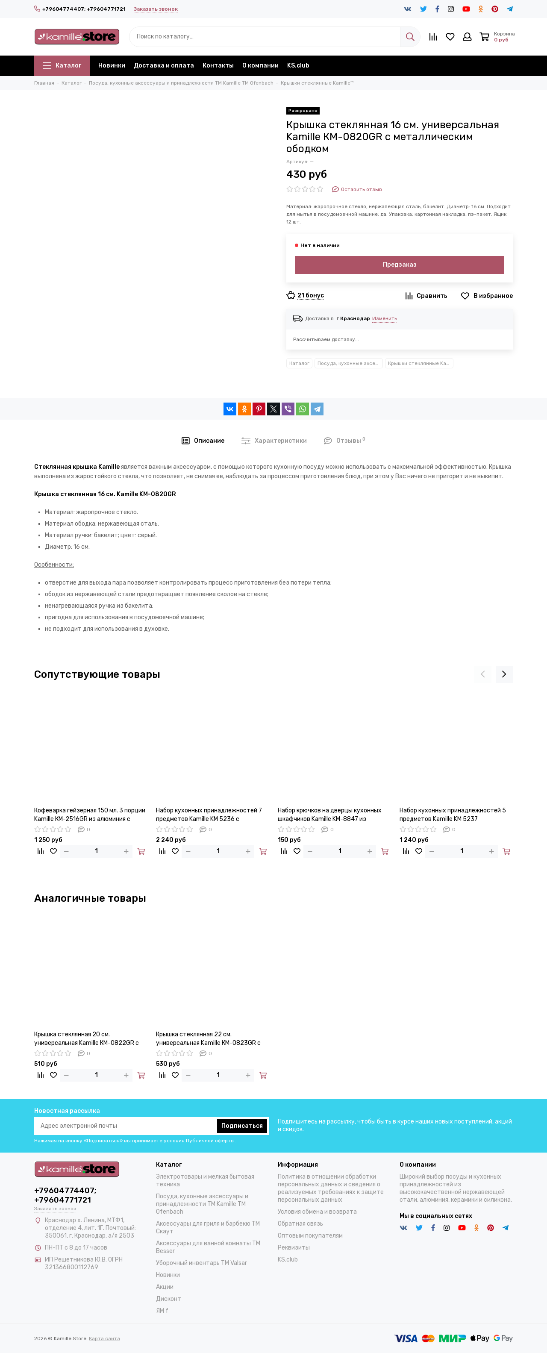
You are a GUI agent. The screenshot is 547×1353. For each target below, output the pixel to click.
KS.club (298, 65)
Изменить (384, 318)
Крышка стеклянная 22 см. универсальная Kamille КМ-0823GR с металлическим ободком (208, 1039)
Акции (165, 1287)
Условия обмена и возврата (317, 1211)
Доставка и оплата (164, 65)
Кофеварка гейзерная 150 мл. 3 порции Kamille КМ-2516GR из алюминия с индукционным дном (89, 815)
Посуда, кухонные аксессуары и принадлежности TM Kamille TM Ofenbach (350, 363)
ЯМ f (162, 1311)
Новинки (111, 65)
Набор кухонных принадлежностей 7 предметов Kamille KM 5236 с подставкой (209, 815)
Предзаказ (400, 264)
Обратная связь (300, 1223)
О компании (260, 65)
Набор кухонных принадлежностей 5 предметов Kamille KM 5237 (453, 815)
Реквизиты (294, 1247)
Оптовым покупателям (310, 1235)
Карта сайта (104, 1338)
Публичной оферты (210, 1141)
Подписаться (242, 1125)
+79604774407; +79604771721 (79, 9)
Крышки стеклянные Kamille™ (420, 363)
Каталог (62, 65)
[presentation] (482, 674)
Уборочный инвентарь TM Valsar (201, 1263)
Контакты (218, 65)
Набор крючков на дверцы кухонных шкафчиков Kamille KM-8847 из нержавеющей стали (330, 815)
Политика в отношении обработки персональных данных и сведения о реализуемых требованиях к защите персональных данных (331, 1188)
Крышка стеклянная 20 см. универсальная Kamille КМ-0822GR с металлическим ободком (86, 1039)
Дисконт (168, 1299)
